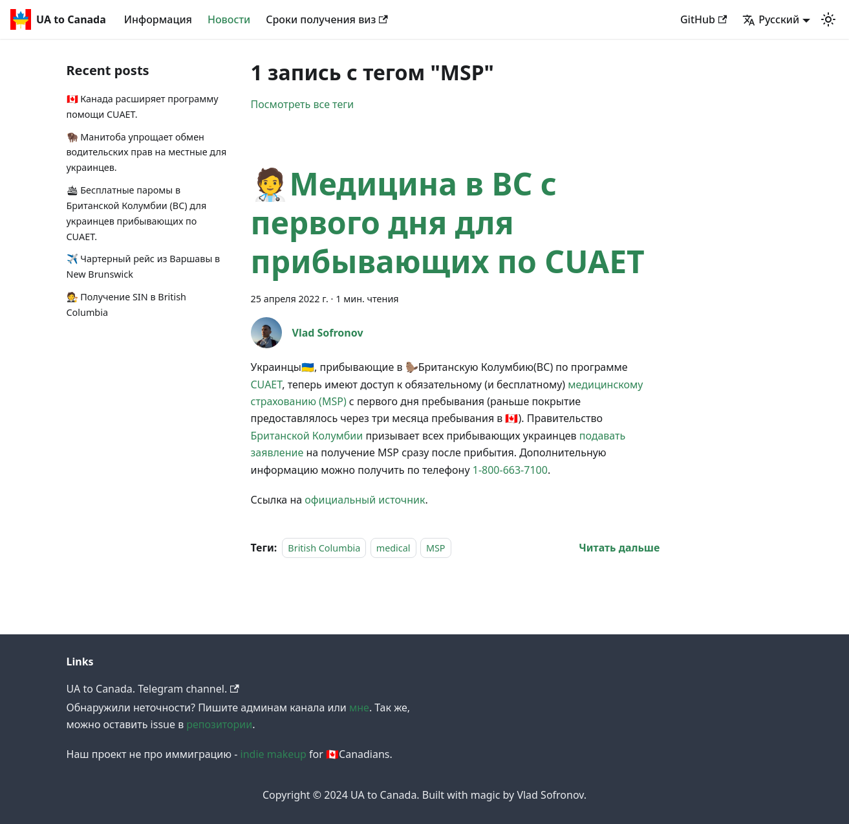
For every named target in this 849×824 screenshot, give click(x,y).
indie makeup (273, 754)
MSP (436, 548)
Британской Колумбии (307, 436)
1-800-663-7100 (510, 470)
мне (359, 707)
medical (393, 548)
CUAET (267, 384)
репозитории (219, 724)
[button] (828, 19)
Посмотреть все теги (302, 104)
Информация (158, 19)
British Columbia (324, 548)
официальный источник (365, 500)
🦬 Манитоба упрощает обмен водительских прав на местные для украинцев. (147, 152)
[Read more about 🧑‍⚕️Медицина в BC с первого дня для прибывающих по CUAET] (619, 547)
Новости (229, 19)
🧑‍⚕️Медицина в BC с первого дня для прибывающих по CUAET (448, 222)
